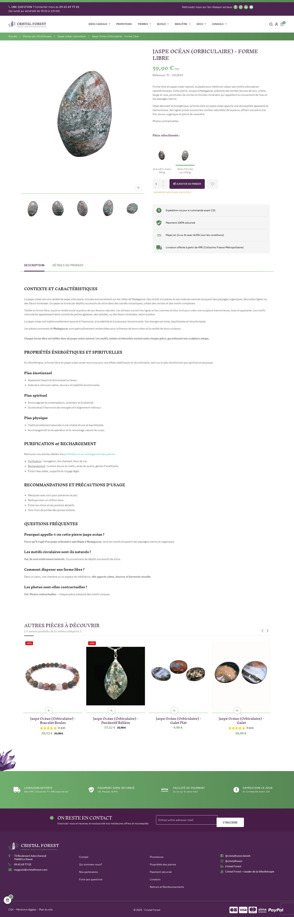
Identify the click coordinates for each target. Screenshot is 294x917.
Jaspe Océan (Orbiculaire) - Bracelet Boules (53, 718)
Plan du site (46, 907)
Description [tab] (34, 265)
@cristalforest (233, 859)
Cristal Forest (233, 864)
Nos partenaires (88, 870)
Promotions (157, 855)
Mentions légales (26, 907)
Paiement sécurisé (161, 870)
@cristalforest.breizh (237, 854)
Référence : (159, 75)
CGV (11, 907)
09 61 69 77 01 (22, 862)
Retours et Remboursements (167, 885)
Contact (83, 855)
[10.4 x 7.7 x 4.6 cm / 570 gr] (185, 157)
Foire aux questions (90, 877)
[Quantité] (160, 184)
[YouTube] (251, 7)
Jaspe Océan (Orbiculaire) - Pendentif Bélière (115, 718)
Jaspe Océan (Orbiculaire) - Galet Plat (178, 718)
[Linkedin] (246, 7)
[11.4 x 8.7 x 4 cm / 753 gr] (162, 157)
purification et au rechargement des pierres (89, 454)
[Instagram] (241, 7)
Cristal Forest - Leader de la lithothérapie (249, 869)
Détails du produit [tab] (67, 265)
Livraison (155, 877)
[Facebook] (235, 7)
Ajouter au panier (187, 184)
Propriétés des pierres (163, 862)
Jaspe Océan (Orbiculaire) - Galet (241, 718)
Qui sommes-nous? (90, 862)
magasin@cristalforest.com (30, 867)
